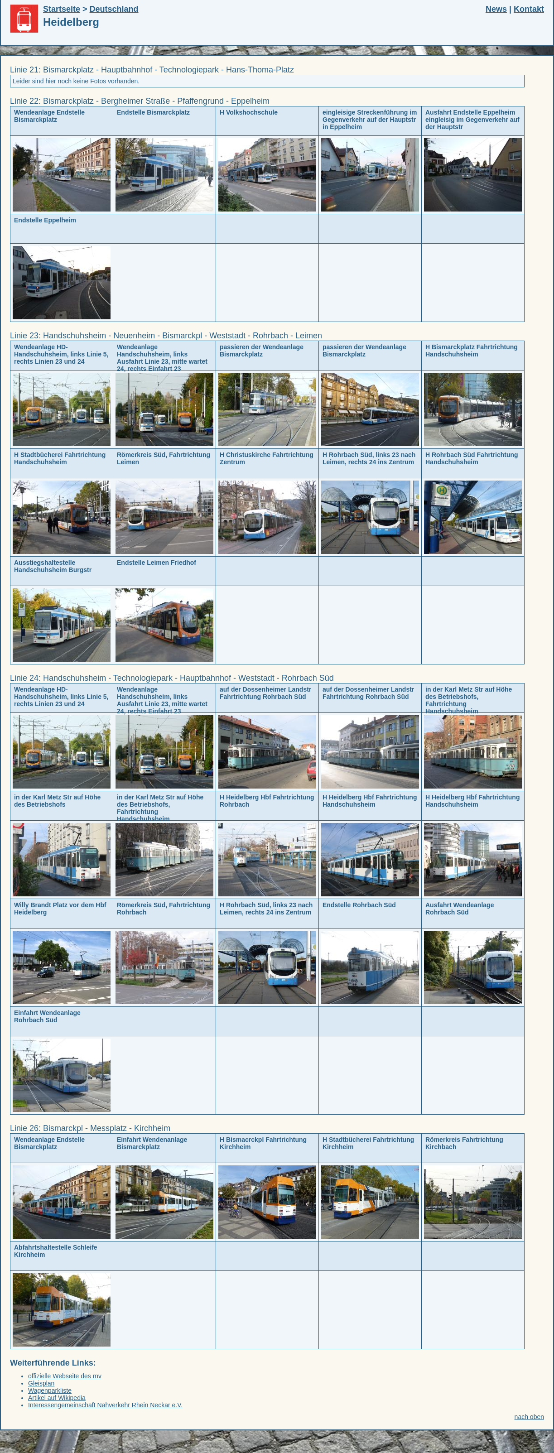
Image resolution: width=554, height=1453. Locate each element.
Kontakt (529, 9)
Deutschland (114, 9)
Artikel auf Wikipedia (57, 1397)
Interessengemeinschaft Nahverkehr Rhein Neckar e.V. (105, 1405)
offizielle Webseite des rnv (64, 1376)
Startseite (61, 9)
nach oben (529, 1416)
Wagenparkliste (50, 1390)
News (496, 9)
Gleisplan (41, 1383)
